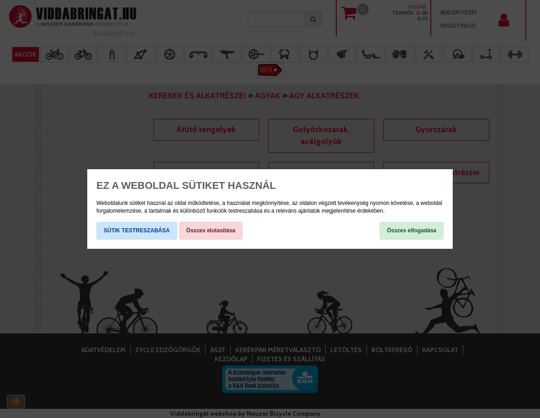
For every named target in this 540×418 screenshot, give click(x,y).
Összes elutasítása (210, 230)
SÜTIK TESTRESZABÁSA (137, 230)
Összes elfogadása (411, 230)
